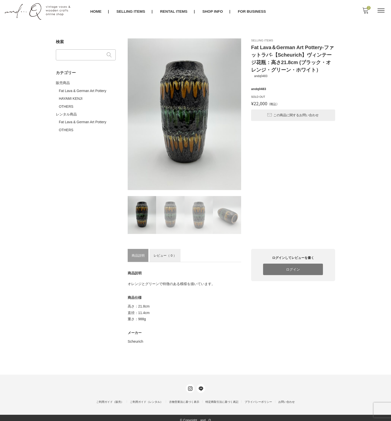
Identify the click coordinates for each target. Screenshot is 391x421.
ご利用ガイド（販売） (110, 397)
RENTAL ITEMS (174, 11)
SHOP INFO (213, 11)
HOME (96, 11)
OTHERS (66, 104)
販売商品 (63, 81)
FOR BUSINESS (252, 11)
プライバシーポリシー (258, 397)
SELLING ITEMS (131, 11)
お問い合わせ (286, 397)
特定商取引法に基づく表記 (221, 397)
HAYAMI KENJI (71, 97)
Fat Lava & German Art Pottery (82, 89)
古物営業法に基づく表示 (184, 397)
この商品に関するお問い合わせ (293, 112)
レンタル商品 (66, 112)
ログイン (293, 269)
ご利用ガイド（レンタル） (146, 397)
